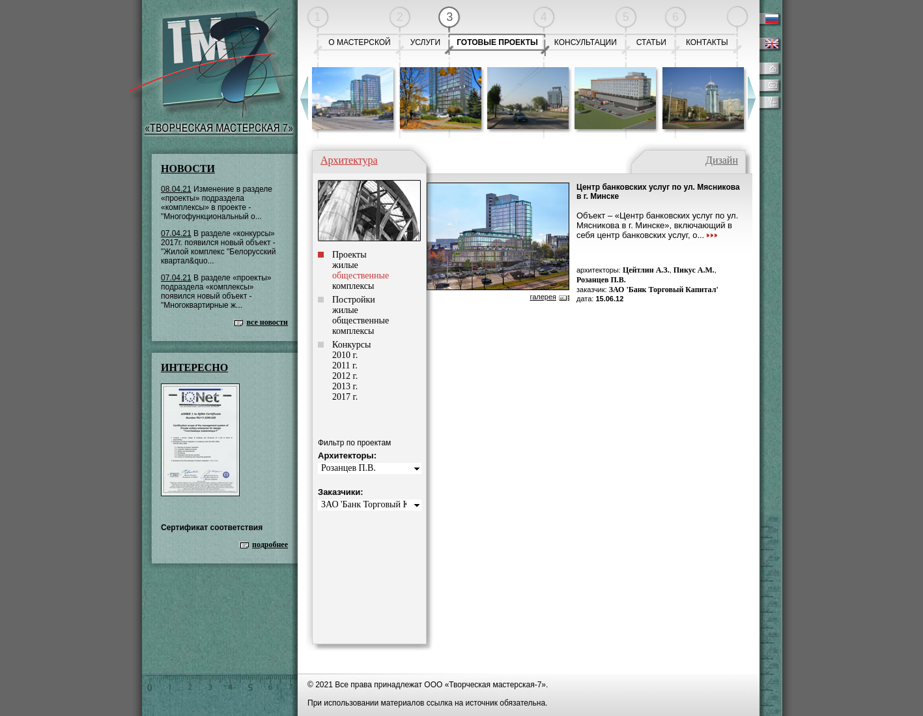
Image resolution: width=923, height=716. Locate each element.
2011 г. (345, 365)
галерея (543, 297)
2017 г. (345, 397)
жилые (345, 265)
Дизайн (721, 160)
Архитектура (349, 160)
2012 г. (345, 376)
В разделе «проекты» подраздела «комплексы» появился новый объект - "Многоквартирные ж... (216, 291)
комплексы (353, 286)
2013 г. (345, 386)
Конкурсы (351, 345)
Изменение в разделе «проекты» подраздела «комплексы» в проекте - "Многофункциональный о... (216, 203)
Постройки (353, 300)
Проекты (349, 255)
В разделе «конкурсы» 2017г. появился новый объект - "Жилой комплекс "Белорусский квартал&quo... (218, 247)
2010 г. (345, 355)
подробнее (270, 544)
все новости (267, 322)
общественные (360, 320)
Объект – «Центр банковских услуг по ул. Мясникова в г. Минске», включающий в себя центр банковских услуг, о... (657, 225)
